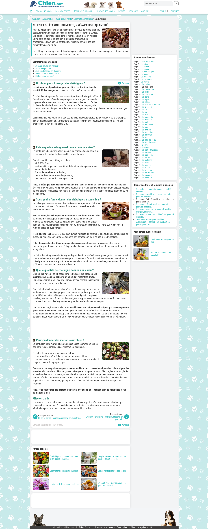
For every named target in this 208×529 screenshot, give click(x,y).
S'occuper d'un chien (82, 11)
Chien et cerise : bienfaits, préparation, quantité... (59, 418)
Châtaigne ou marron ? (44, 76)
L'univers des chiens (105, 11)
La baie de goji (147, 71)
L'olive (145, 145)
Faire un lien (122, 527)
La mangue (147, 119)
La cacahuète (147, 79)
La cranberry (147, 94)
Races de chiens (62, 11)
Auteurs (109, 527)
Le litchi (145, 114)
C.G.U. (152, 527)
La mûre (145, 127)
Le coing (145, 92)
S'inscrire (162, 11)
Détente (121, 11)
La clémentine (148, 89)
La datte (145, 97)
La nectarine (147, 132)
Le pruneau (147, 170)
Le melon (146, 122)
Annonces (133, 11)
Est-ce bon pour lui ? (43, 68)
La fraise (146, 102)
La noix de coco (148, 142)
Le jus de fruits (148, 172)
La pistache (147, 160)
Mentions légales (138, 527)
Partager (123, 83)
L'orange (146, 147)
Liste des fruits (147, 61)
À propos (99, 527)
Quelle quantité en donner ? (47, 73)
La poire (145, 162)
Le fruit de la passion (151, 104)
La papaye (146, 152)
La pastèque (147, 155)
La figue (145, 99)
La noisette (147, 135)
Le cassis (145, 82)
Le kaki (145, 109)
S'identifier (174, 11)
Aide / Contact (85, 527)
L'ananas (145, 69)
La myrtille (146, 129)
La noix (145, 137)
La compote (147, 175)
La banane (145, 74)
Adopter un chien (44, 11)
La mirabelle (147, 124)
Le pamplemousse (150, 150)
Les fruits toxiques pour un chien (150, 219)
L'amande (145, 66)
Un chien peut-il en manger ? (47, 66)
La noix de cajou (149, 140)
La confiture (147, 177)
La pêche (146, 157)
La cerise (146, 84)
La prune (146, 167)
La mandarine (148, 117)
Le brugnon (146, 76)
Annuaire (145, 11)
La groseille (147, 107)
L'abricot (144, 64)
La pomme (146, 165)
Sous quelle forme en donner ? (48, 71)
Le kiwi (145, 112)
